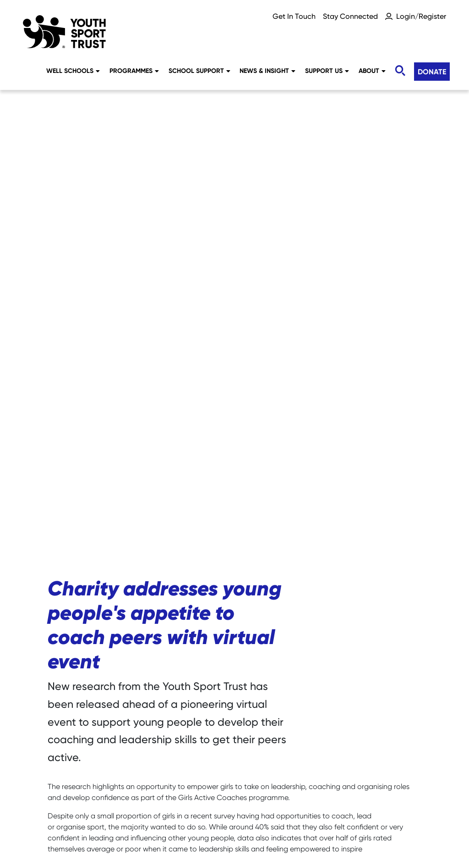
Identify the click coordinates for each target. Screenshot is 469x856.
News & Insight (267, 71)
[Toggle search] (400, 70)
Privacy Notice (244, 800)
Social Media (174, 800)
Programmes (134, 71)
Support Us (327, 71)
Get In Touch (294, 16)
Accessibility (313, 800)
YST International (387, 800)
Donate (432, 71)
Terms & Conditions (234, 817)
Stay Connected (350, 16)
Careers (65, 800)
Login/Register (421, 16)
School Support (199, 71)
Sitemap (115, 800)
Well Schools (73, 71)
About (372, 71)
